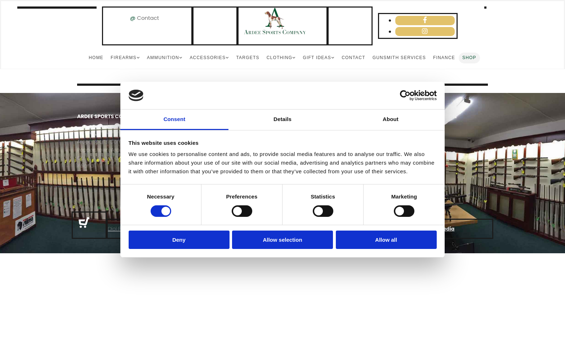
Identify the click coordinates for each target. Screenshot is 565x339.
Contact (148, 18)
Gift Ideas (317, 57)
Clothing (280, 57)
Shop (469, 57)
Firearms (124, 57)
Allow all (386, 240)
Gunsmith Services (399, 57)
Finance (444, 57)
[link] (125, 58)
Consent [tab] (175, 119)
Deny (179, 240)
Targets (247, 57)
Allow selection (282, 240)
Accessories (208, 57)
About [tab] (391, 119)
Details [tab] (282, 119)
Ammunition (163, 57)
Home (96, 57)
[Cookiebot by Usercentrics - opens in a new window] (405, 95)
